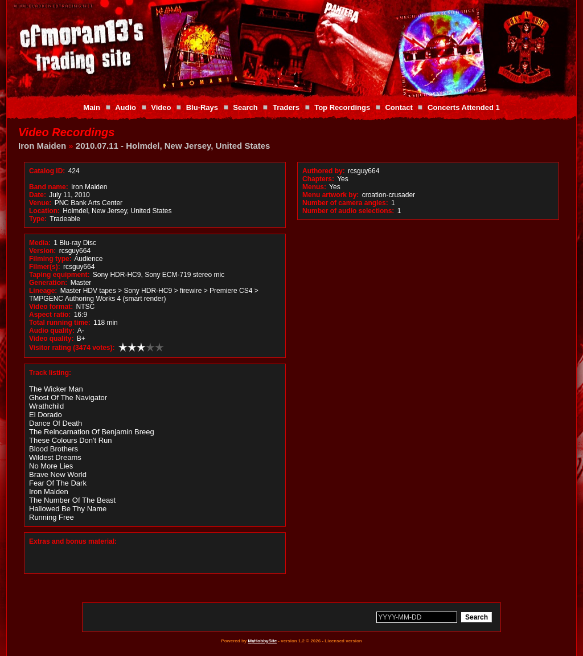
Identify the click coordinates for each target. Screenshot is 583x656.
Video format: (51, 307)
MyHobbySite (262, 640)
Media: (40, 243)
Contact (398, 107)
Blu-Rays (202, 107)
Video (161, 107)
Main (91, 107)
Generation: (48, 283)
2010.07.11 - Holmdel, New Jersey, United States (173, 145)
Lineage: (43, 291)
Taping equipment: (59, 275)
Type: (38, 219)
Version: (42, 251)
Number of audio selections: (348, 211)
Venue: (40, 203)
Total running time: (60, 323)
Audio (125, 107)
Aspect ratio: (50, 315)
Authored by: (323, 171)
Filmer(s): (44, 267)
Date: (37, 195)
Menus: (314, 187)
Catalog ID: (47, 171)
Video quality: (51, 339)
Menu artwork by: (330, 195)
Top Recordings (342, 107)
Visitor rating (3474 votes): (72, 348)
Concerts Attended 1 (464, 107)
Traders (286, 107)
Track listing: (50, 373)
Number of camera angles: (345, 203)
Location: (44, 211)
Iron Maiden (42, 145)
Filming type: (50, 259)
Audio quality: (52, 331)
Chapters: (318, 179)
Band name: (48, 187)
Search (245, 107)
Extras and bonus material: (73, 541)
